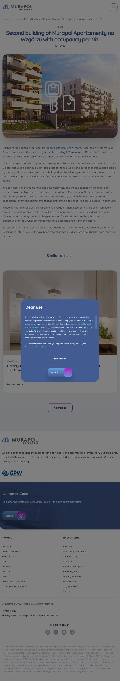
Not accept (60, 358)
